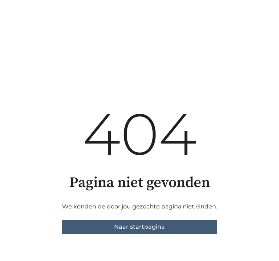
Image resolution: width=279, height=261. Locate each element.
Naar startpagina (139, 226)
